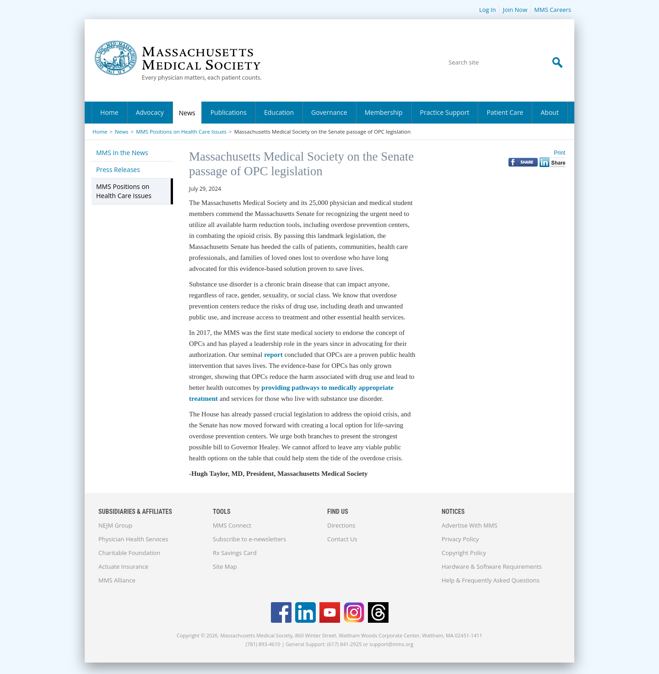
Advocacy (150, 112)
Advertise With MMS (469, 525)
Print (559, 153)
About (549, 112)
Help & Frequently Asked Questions (491, 580)
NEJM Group (115, 525)
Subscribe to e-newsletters (249, 539)
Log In (487, 9)
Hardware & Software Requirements (492, 566)
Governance (329, 112)
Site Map (225, 566)
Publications (229, 112)
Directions (341, 525)
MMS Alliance (116, 580)
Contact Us (342, 539)
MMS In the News (122, 152)
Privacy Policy (460, 539)
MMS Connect (232, 525)
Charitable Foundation (129, 553)
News (187, 112)
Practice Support (445, 112)
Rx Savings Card (235, 553)
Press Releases (118, 169)
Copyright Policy (464, 553)
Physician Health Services (133, 539)
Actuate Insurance (123, 566)
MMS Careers (552, 9)
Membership (384, 112)
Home (109, 112)
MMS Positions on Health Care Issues (181, 131)
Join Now (515, 9)
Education (279, 112)
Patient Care (504, 112)
